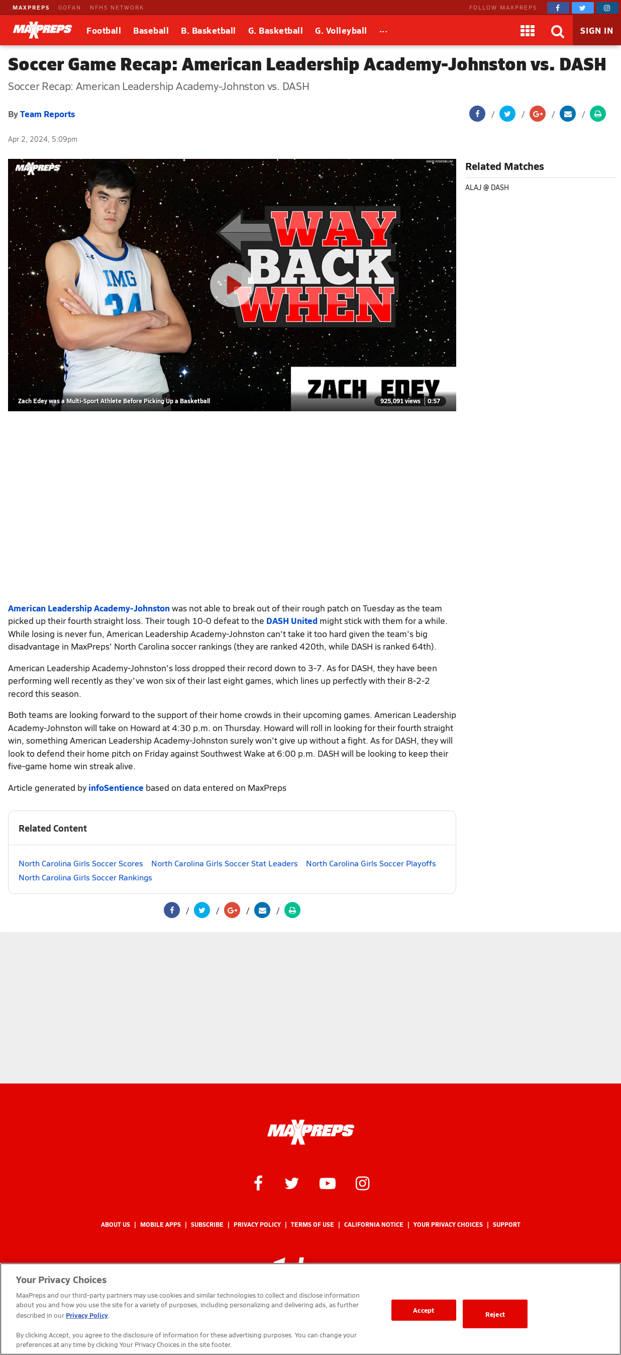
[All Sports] (383, 30)
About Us (115, 1224)
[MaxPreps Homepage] (311, 1132)
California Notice (373, 1224)
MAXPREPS (31, 7)
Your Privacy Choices (448, 1224)
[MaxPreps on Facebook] (558, 8)
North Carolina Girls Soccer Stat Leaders (224, 863)
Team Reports (47, 114)
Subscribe (207, 1224)
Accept (423, 1310)
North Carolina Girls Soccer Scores (81, 863)
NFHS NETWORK (117, 7)
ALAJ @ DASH (487, 187)
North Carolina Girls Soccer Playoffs (371, 863)
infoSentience (116, 787)
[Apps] (527, 30)
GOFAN (69, 7)
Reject (495, 1314)
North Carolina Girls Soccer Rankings (85, 877)
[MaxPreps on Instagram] (607, 8)
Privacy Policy (257, 1224)
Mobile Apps (160, 1224)
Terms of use (312, 1224)
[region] (310, 1309)
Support (507, 1224)
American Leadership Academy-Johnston (89, 608)
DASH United (292, 620)
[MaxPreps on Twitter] (583, 8)
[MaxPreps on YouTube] (328, 1182)
